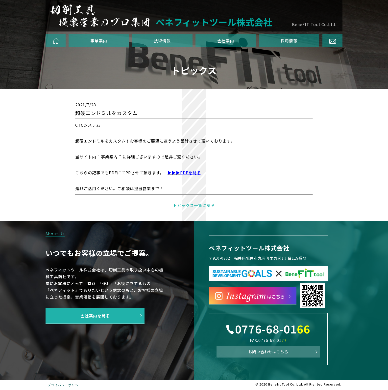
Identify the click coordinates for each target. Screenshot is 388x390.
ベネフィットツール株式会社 (249, 247)
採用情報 (289, 41)
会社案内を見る (95, 316)
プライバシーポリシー (65, 385)
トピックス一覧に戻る (194, 205)
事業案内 (99, 41)
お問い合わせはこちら (268, 352)
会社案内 (225, 41)
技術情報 (162, 41)
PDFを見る (190, 173)
